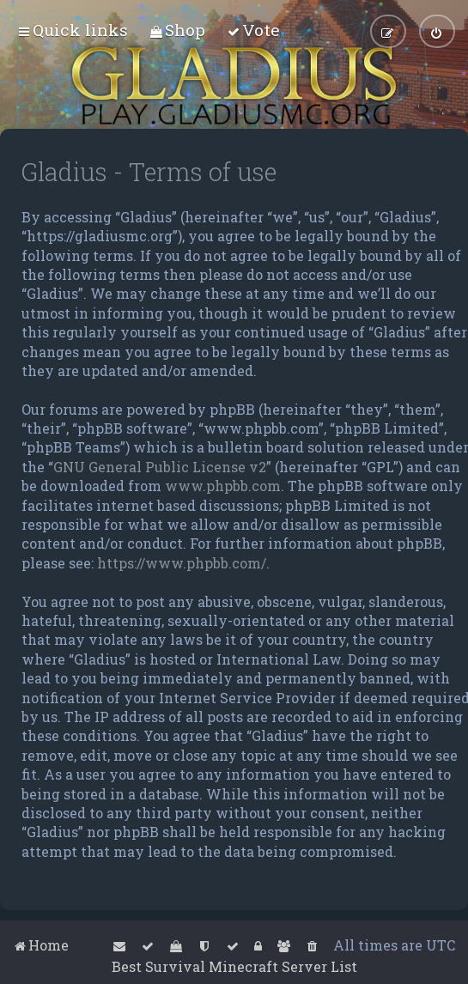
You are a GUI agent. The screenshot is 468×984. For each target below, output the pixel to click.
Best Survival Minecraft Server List (234, 966)
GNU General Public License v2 (159, 467)
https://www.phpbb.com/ (181, 563)
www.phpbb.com (223, 486)
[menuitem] (177, 30)
